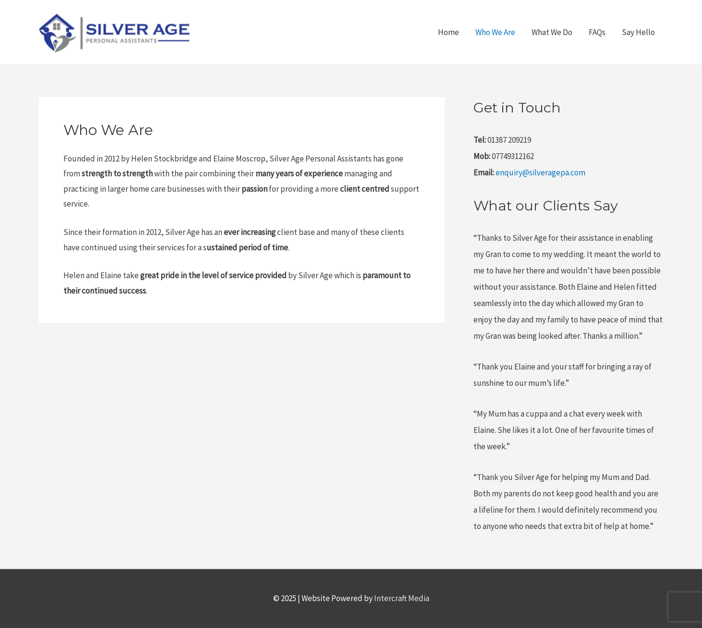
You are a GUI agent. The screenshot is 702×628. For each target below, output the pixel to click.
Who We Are (495, 32)
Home (448, 32)
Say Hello (638, 32)
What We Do (552, 32)
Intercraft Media (401, 598)
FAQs (597, 32)
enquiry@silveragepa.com (540, 172)
